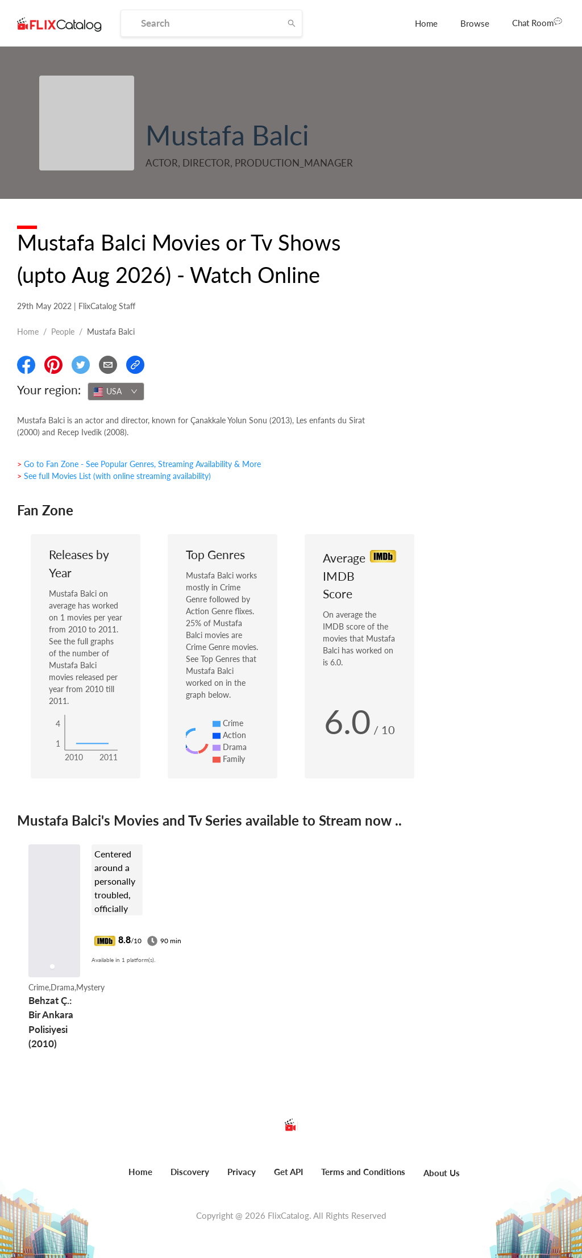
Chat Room (537, 22)
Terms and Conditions (363, 1172)
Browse (474, 23)
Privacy (241, 1172)
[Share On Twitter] (81, 365)
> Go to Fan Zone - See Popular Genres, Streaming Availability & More (139, 464)
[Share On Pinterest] (53, 365)
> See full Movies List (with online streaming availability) (114, 476)
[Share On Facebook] (26, 365)
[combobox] (116, 391)
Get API (288, 1172)
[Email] (108, 365)
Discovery (190, 1172)
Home (426, 23)
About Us (441, 1173)
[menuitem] (426, 23)
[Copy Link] (135, 365)
